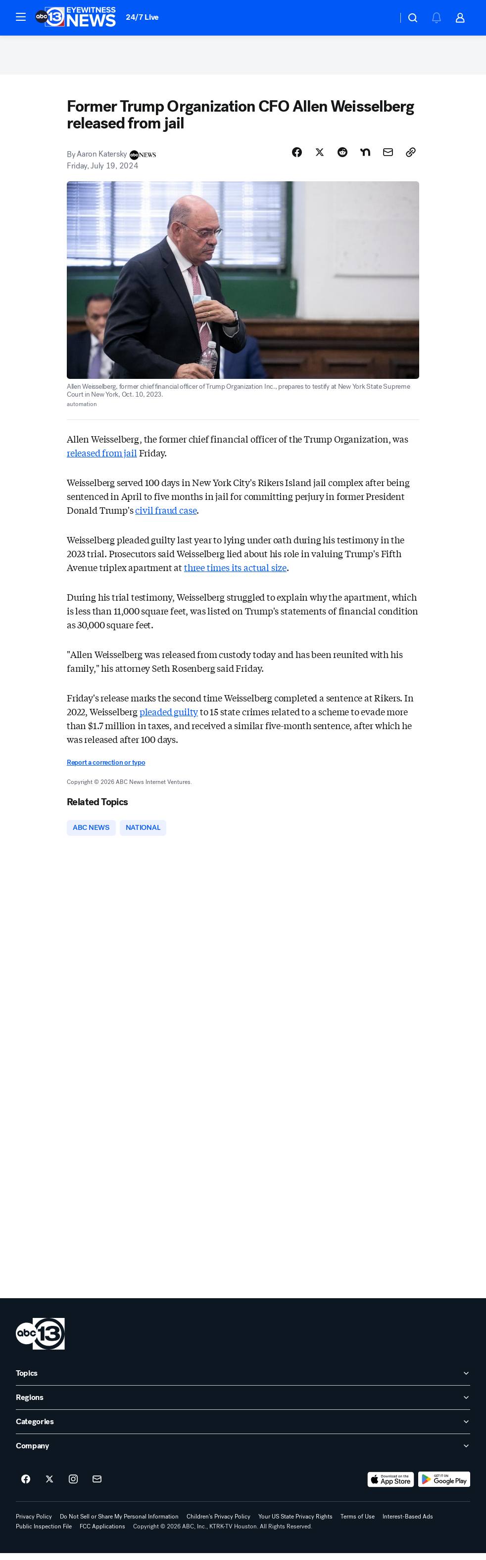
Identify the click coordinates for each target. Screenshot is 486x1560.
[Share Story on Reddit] (342, 157)
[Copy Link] (410, 157)
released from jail (102, 458)
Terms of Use (357, 1523)
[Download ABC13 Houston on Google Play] (444, 1486)
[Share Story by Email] (388, 157)
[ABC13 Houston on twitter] (49, 1486)
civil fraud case (165, 515)
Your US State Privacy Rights (295, 1523)
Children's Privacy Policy (218, 1523)
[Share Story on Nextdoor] (365, 157)
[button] (20, 17)
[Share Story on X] (319, 157)
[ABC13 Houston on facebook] (26, 1486)
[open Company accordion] (243, 1453)
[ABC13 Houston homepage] (75, 18)
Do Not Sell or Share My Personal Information (119, 1523)
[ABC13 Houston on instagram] (73, 1486)
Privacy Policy (34, 1523)
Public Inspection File (44, 1533)
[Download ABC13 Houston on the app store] (391, 1486)
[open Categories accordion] (243, 1429)
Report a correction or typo (106, 768)
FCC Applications (102, 1533)
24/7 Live (142, 17)
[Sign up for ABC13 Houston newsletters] (97, 1486)
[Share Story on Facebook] (297, 157)
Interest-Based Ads (408, 1523)
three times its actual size (235, 572)
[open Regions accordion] (243, 1404)
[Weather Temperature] (382, 18)
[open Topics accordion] (243, 1380)
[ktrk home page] (40, 1340)
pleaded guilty (169, 716)
